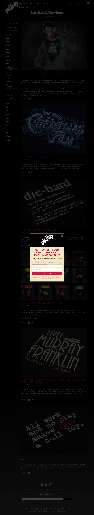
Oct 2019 (9, 92)
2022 (8, 52)
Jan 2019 (9, 67)
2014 (7, 118)
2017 (7, 107)
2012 (7, 125)
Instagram (58, 93)
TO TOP (23, 480)
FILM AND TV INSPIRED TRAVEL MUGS (42, 303)
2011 (7, 129)
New (23, 3)
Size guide (49, 489)
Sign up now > (47, 273)
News (37, 3)
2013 (7, 121)
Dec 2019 (9, 98)
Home (21, 7)
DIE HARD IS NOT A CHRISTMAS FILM (42, 230)
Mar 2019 (9, 72)
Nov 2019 (9, 95)
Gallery (28, 489)
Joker (23, 391)
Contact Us (69, 489)
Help (78, 3)
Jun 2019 (9, 81)
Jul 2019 (9, 84)
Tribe (39, 511)
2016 (7, 110)
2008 (8, 140)
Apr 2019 (9, 75)
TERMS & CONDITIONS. (58, 508)
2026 (8, 38)
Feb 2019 (9, 69)
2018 (7, 103)
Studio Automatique (60, 511)
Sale (48, 3)
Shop (31, 3)
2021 (7, 56)
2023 (8, 49)
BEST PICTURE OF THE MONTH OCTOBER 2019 (46, 73)
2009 (8, 136)
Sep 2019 (9, 89)
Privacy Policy (68, 501)
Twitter (43, 93)
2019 (7, 63)
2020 (8, 60)
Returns (58, 489)
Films (43, 3)
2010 (7, 132)
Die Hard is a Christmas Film (53, 166)
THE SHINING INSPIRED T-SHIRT (39, 457)
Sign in (84, 3)
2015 (7, 114)
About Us (38, 489)
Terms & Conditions (40, 501)
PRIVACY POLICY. (68, 508)
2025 (8, 41)
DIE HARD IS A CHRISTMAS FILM (39, 157)
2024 (8, 45)
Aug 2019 (9, 87)
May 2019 (9, 78)
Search (72, 3)
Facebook (49, 93)
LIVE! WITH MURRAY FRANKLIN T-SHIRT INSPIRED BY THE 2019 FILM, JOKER (53, 381)
